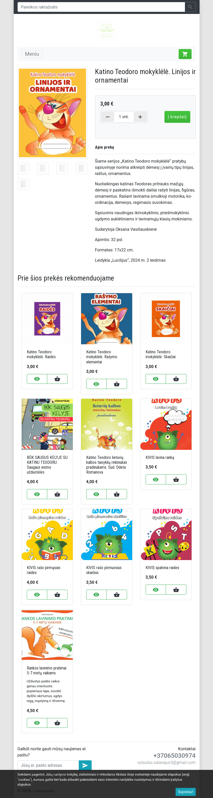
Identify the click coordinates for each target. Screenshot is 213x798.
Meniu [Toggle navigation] (32, 54)
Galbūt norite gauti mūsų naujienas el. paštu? (52, 751)
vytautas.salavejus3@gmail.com (166, 762)
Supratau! (185, 792)
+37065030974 (174, 755)
